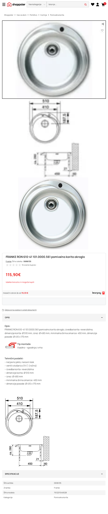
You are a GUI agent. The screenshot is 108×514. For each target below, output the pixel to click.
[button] (37, 4)
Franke (9, 261)
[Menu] (5, 4)
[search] (68, 4)
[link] (97, 4)
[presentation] (54, 4)
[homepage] (16, 4)
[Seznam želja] (92, 4)
